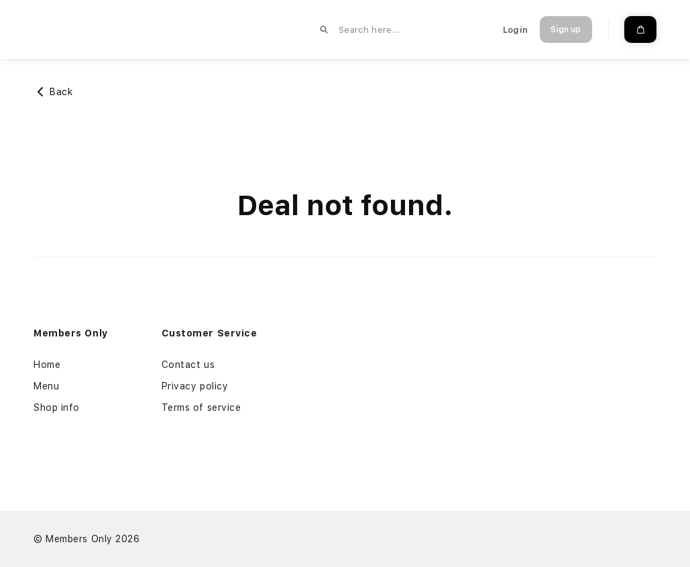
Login (515, 30)
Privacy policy (195, 386)
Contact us (188, 364)
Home (47, 364)
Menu (46, 386)
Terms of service (201, 407)
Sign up (566, 29)
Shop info (57, 407)
